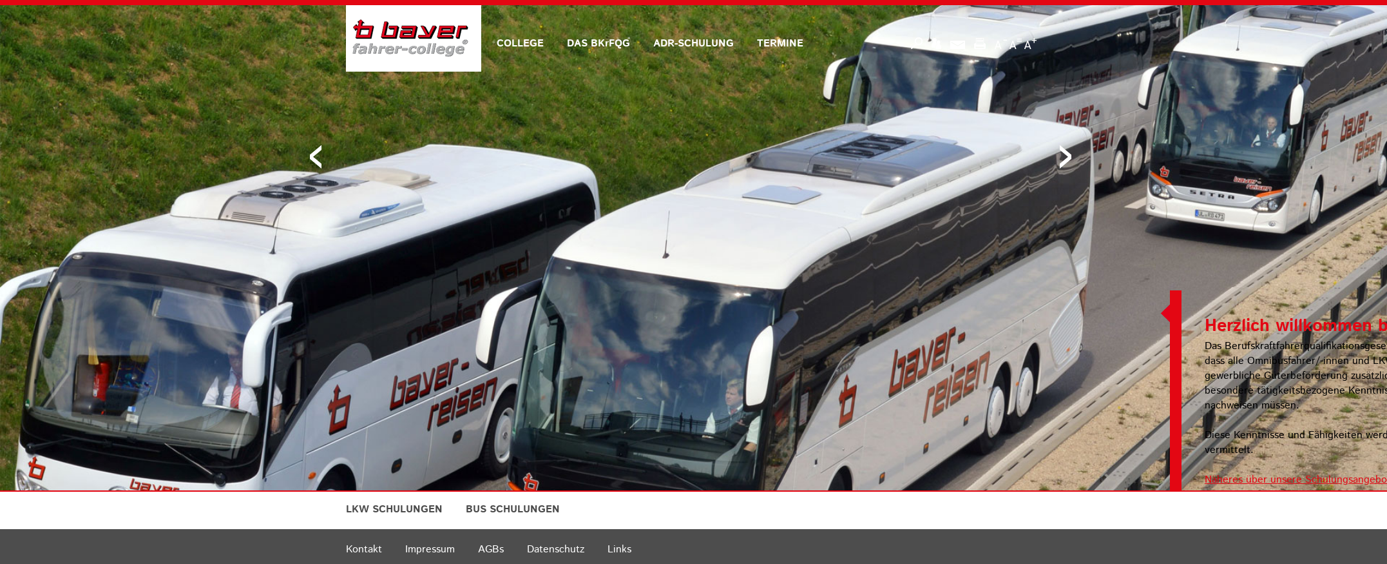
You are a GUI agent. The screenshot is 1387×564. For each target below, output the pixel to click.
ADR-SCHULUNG (693, 43)
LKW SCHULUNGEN (394, 509)
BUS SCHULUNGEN (513, 509)
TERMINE (780, 43)
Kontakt (364, 549)
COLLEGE (520, 43)
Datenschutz (555, 549)
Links (619, 549)
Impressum (430, 549)
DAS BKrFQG (598, 43)
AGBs (491, 549)
